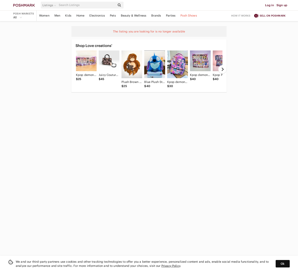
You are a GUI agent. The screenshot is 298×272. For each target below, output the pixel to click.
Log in (269, 5)
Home (80, 15)
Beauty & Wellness (134, 15)
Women (44, 15)
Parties (170, 15)
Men (57, 15)
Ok (283, 264)
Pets (113, 15)
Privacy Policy (170, 266)
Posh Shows (188, 15)
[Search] (86, 5)
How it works (241, 15)
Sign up (281, 5)
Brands (156, 15)
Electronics (97, 15)
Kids (68, 15)
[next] (222, 69)
